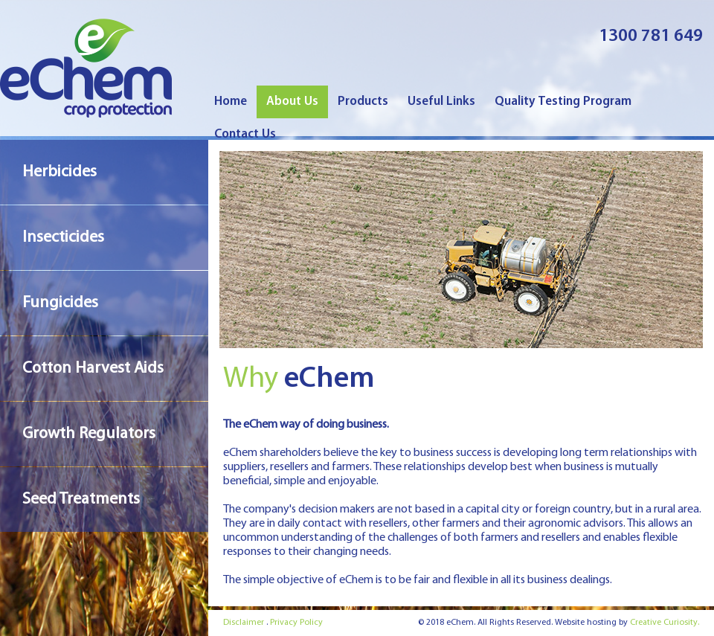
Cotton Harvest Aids (93, 368)
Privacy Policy (296, 622)
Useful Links (441, 101)
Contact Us (245, 134)
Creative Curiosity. (664, 622)
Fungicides (60, 303)
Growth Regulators (88, 434)
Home (230, 101)
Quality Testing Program (563, 101)
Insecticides (63, 237)
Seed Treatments (81, 499)
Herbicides (59, 172)
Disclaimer (243, 622)
